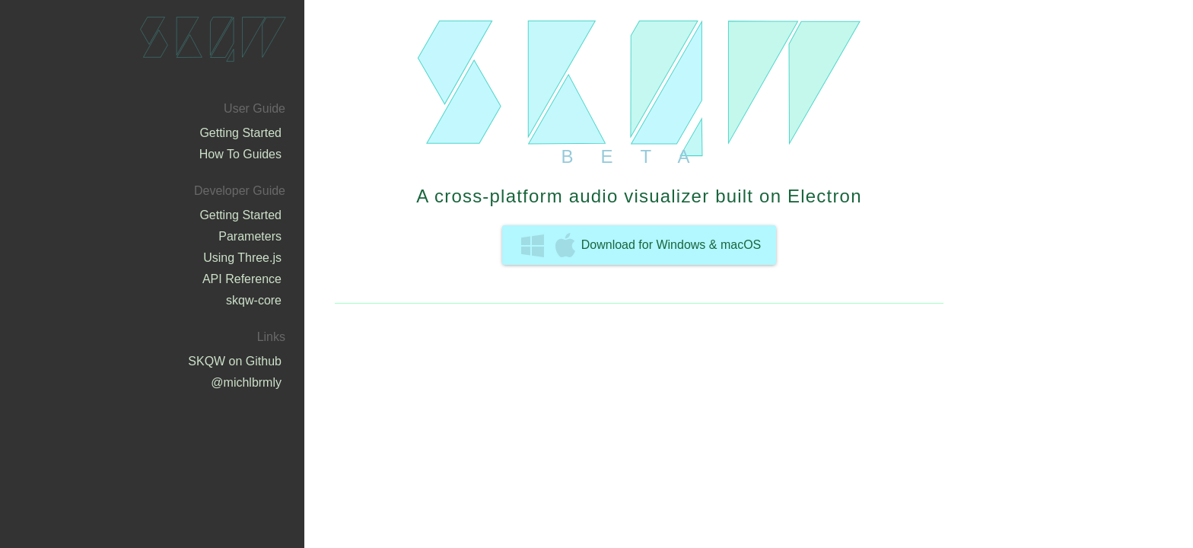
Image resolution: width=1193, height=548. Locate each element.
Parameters (250, 236)
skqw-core (254, 300)
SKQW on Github (235, 361)
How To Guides (240, 154)
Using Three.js (242, 257)
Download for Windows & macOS (641, 245)
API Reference (242, 278)
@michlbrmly (246, 382)
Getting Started (240, 132)
